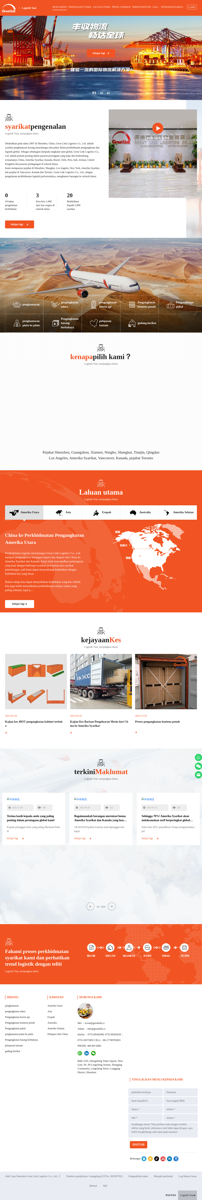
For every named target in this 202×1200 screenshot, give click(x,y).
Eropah (51, 1017)
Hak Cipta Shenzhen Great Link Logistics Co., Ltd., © (32, 1176)
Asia (50, 1011)
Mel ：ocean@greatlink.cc (91, 1023)
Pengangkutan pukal (15, 1028)
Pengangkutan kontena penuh (20, 1022)
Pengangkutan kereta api (17, 1017)
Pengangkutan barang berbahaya (21, 1039)
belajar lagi (101, 53)
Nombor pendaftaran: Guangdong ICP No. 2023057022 (94, 1176)
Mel (105, 1185)
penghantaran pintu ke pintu (19, 1034)
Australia (52, 1022)
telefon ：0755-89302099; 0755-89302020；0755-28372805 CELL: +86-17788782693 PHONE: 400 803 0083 (100, 1040)
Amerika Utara (55, 1005)
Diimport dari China (58, 1034)
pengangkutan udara (15, 1011)
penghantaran (12, 1005)
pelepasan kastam (14, 1045)
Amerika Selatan (56, 1028)
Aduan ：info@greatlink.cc (91, 1028)
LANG (191, 7)
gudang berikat (12, 1051)
